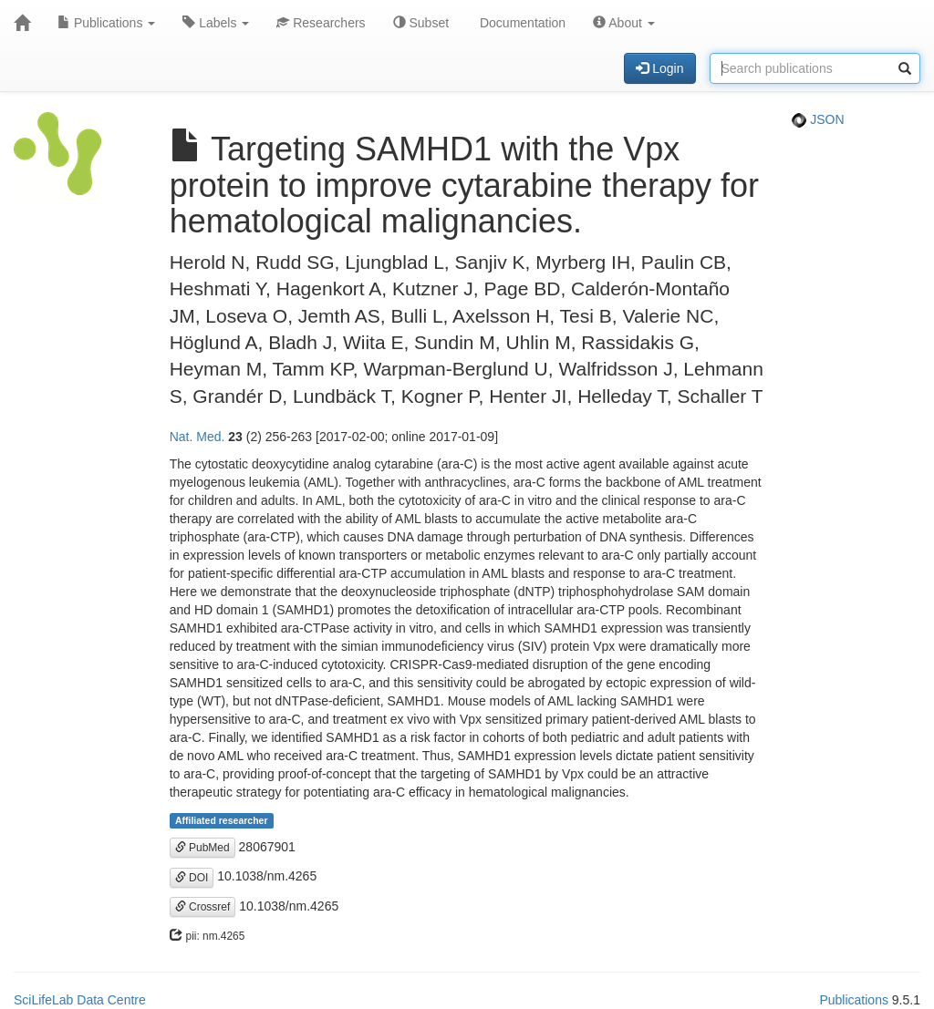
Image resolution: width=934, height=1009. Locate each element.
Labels (215, 22)
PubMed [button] (202, 847)
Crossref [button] (203, 907)
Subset (421, 22)
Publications (106, 22)
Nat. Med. (197, 436)
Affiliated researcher (221, 820)
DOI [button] (192, 877)
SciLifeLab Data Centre (80, 1000)
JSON (818, 119)
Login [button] (659, 68)
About (624, 22)
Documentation (521, 22)
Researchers (320, 22)
